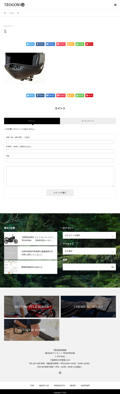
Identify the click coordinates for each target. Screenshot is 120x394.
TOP (32, 385)
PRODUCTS (59, 385)
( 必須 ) (18, 137)
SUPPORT (85, 385)
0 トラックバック (88, 121)
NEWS (73, 385)
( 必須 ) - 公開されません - (19, 147)
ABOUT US (44, 385)
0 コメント (32, 121)
